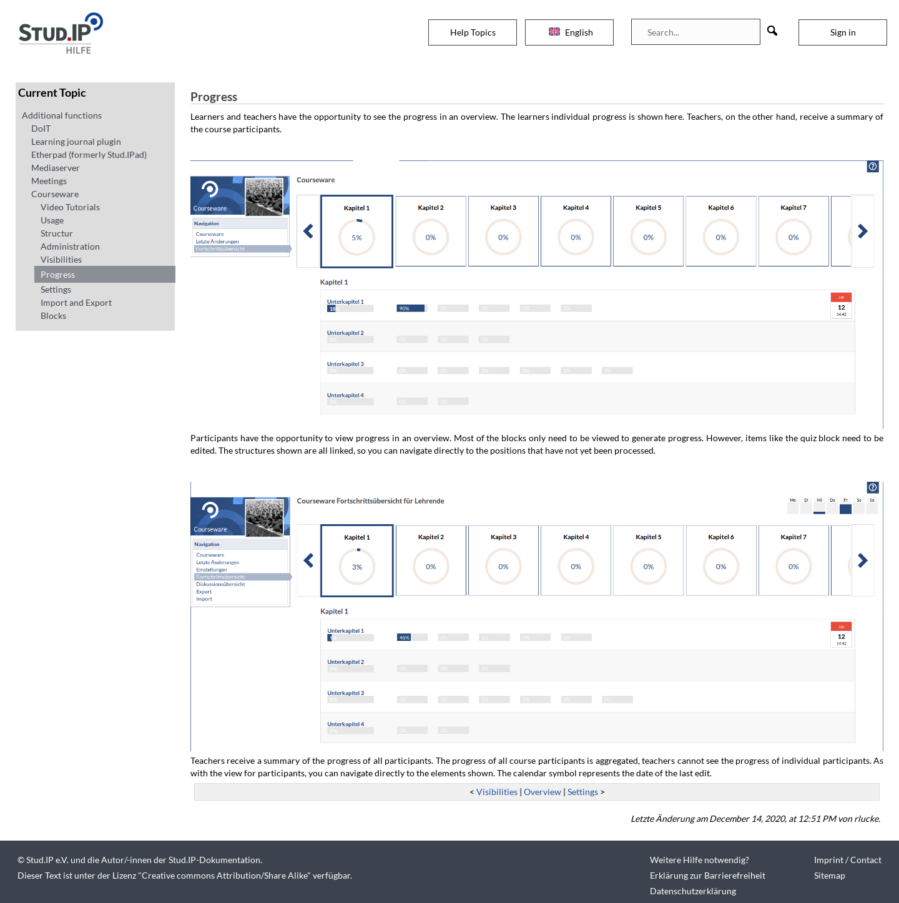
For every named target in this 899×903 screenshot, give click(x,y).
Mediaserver (55, 167)
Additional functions (62, 115)
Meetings (49, 180)
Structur (57, 233)
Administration (70, 246)
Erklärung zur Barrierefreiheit (707, 875)
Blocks (53, 315)
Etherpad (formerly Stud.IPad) (89, 154)
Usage (52, 220)
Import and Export (76, 302)
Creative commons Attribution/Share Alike (224, 875)
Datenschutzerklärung (693, 891)
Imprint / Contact (848, 859)
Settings (56, 289)
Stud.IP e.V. (47, 859)
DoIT (41, 128)
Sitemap (829, 875)
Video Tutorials (70, 207)
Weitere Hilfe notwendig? (699, 859)
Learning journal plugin (76, 141)
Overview (542, 791)
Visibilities (61, 259)
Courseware (55, 193)
